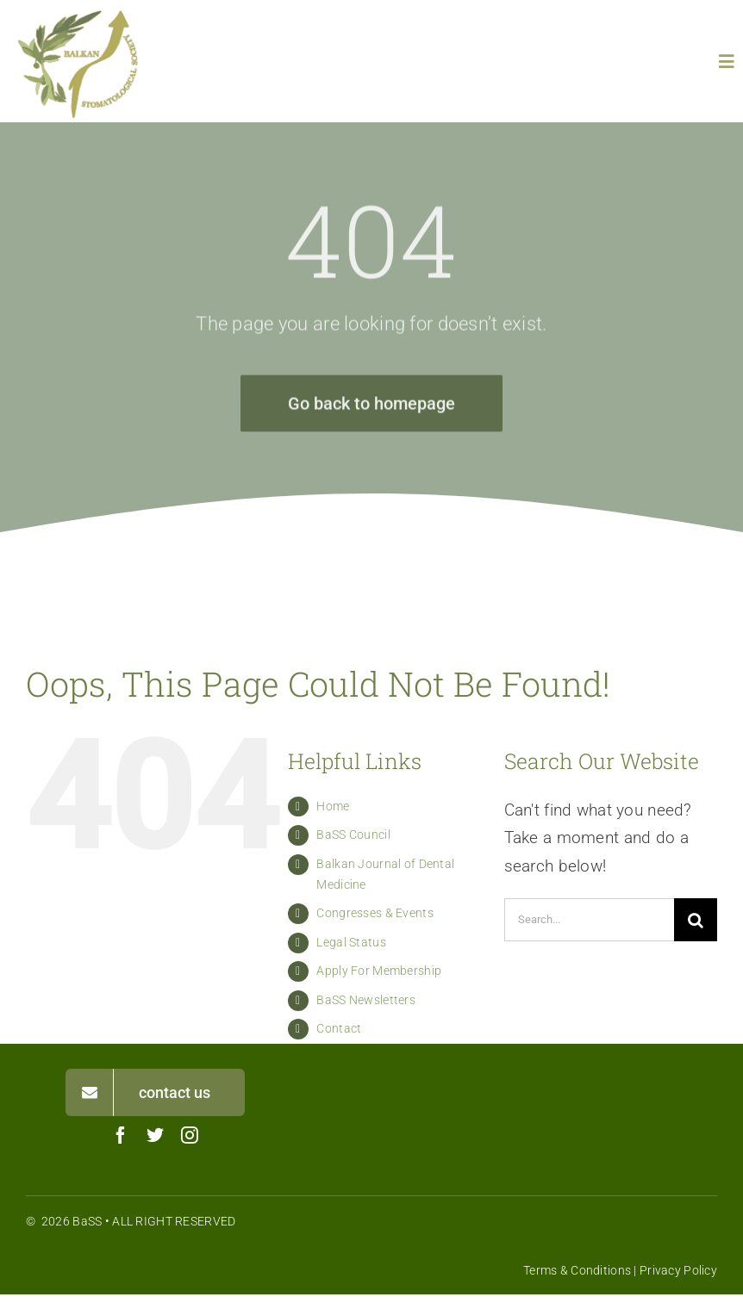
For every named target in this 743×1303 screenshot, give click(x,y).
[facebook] (120, 1135)
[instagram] (189, 1135)
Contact (338, 1028)
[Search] (695, 919)
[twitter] (155, 1135)
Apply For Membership (378, 970)
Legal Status (350, 942)
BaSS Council (353, 834)
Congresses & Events (374, 913)
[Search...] (589, 919)
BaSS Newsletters (365, 1000)
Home (332, 806)
